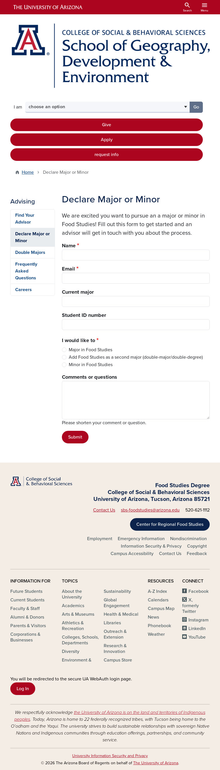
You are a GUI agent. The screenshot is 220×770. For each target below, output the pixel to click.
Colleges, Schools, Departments (80, 640)
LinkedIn (197, 628)
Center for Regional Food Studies (169, 524)
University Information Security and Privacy (110, 755)
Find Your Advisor (24, 218)
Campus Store (118, 660)
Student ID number (84, 315)
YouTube (197, 637)
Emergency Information (141, 539)
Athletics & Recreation (73, 625)
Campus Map (161, 608)
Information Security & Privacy (151, 546)
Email (68, 269)
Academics (73, 606)
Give (106, 125)
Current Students (27, 600)
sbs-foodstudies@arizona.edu (150, 510)
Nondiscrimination (188, 539)
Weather (156, 634)
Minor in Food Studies (91, 365)
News (153, 617)
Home (28, 172)
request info (107, 154)
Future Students (26, 591)
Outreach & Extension (115, 634)
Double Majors (30, 252)
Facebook (198, 591)
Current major (78, 292)
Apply (107, 140)
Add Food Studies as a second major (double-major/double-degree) (136, 357)
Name (69, 245)
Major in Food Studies (90, 350)
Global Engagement (116, 603)
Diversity (70, 651)
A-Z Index (157, 591)
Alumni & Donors (27, 617)
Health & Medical (121, 614)
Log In (23, 689)
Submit (75, 437)
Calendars (158, 600)
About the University (72, 594)
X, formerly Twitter (190, 605)
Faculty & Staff (25, 608)
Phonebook (159, 626)
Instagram (198, 620)
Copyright (197, 546)
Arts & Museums (78, 614)
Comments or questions (89, 377)
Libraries (112, 623)
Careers (23, 290)
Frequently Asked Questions (26, 271)
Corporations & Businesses (25, 637)
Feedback (197, 553)
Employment (99, 539)
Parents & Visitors (28, 626)
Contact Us (104, 510)
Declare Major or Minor (32, 237)
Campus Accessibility (132, 553)
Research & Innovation (115, 648)
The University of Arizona (155, 763)
